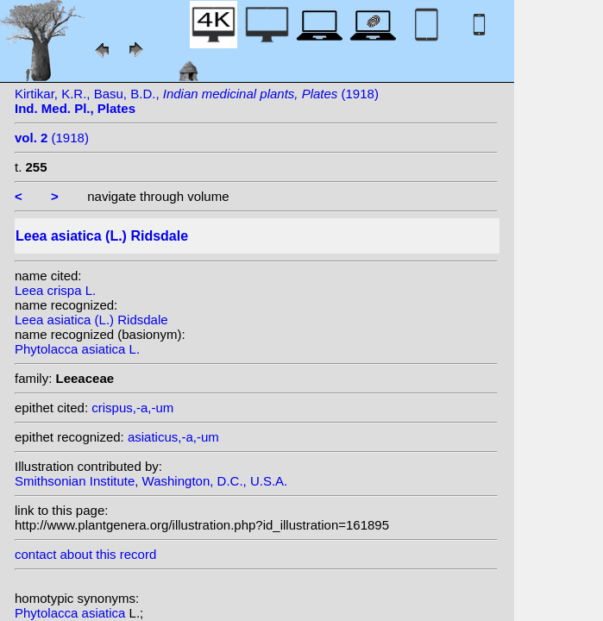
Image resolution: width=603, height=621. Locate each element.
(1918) (52, 137)
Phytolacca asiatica (72, 612)
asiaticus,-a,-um (173, 437)
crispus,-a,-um (132, 407)
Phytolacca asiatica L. (77, 349)
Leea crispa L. (55, 290)
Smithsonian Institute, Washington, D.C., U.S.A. (151, 481)
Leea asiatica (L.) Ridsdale (91, 319)
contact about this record (85, 554)
